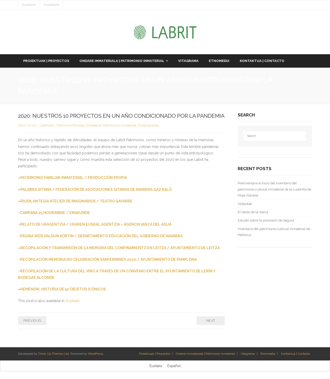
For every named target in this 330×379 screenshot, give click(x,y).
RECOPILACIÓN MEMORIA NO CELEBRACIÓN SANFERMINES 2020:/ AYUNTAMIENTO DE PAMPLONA (108, 259)
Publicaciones (148, 125)
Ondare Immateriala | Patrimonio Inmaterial (205, 354)
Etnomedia (267, 354)
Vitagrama (248, 354)
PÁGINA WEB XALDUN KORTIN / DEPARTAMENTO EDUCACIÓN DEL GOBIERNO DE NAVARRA (101, 236)
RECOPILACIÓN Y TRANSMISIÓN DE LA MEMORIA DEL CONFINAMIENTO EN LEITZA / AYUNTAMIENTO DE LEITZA (120, 248)
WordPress (95, 354)
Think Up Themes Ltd (53, 354)
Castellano (51, 4)
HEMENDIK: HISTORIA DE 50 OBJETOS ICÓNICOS (63, 289)
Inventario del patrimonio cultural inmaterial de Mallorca (274, 232)
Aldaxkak (245, 204)
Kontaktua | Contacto (295, 354)
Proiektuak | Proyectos (154, 354)
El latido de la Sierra (253, 212)
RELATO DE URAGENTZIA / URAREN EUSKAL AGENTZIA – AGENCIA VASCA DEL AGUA (95, 224)
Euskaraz (29, 4)
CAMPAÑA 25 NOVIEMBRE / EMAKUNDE (55, 213)
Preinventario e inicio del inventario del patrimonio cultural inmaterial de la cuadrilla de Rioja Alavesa (274, 189)
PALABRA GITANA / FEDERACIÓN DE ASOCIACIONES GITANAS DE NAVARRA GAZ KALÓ (96, 189)
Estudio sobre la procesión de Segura (266, 220)
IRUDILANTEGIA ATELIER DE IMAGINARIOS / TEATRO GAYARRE (76, 201)
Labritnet (46, 125)
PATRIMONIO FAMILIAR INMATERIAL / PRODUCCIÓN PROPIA (73, 178)
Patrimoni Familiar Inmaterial (79, 125)
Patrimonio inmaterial (119, 125)
